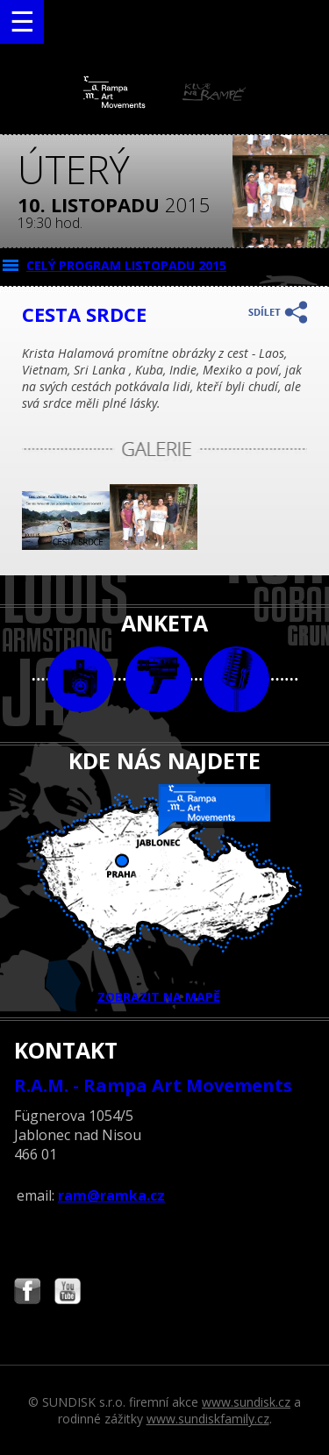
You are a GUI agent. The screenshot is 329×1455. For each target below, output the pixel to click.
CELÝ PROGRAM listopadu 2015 (126, 265)
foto (80, 679)
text (236, 679)
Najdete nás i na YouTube (67, 1293)
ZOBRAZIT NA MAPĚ (165, 894)
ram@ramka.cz (111, 1195)
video (158, 679)
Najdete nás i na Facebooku (27, 1293)
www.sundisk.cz (246, 1402)
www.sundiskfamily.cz (208, 1418)
